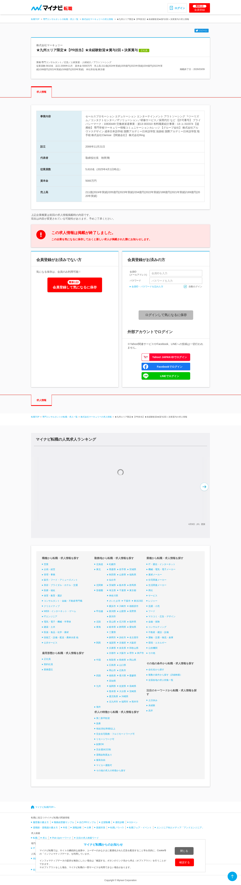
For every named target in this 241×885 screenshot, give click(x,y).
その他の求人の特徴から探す (111, 770)
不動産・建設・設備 (158, 632)
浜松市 (122, 637)
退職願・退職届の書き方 (45, 827)
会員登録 (199, 8)
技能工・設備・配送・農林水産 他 (61, 637)
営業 (46, 564)
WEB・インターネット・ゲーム (60, 611)
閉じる (184, 850)
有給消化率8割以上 (106, 728)
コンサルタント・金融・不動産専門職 (63, 601)
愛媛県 (132, 675)
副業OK (100, 744)
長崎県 (132, 686)
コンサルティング (157, 627)
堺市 (131, 653)
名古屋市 (133, 637)
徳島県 (112, 675)
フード (151, 611)
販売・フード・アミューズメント (61, 580)
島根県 (122, 659)
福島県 (132, 574)
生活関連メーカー (157, 585)
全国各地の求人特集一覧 (160, 680)
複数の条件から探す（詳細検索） (165, 675)
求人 (45, 838)
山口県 (122, 665)
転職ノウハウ (117, 827)
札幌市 (112, 564)
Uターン (133, 822)
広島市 (122, 670)
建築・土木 (49, 627)
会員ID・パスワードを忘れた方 (147, 286)
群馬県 (132, 585)
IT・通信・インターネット (161, 564)
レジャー (152, 601)
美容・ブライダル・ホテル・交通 (61, 585)
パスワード (135, 280)
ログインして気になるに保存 (166, 315)
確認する (184, 862)
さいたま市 (114, 601)
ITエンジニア (50, 616)
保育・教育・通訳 (53, 595)
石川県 (122, 621)
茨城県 (112, 585)
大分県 (122, 691)
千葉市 (127, 601)
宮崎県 (132, 691)
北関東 (99, 585)
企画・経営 (49, 569)
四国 (98, 675)
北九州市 (113, 701)
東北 (98, 569)
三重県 (112, 632)
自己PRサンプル (87, 822)
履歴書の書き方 (41, 822)
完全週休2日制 (103, 749)
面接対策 (100, 827)
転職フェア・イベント (140, 827)
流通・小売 (154, 606)
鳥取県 (112, 659)
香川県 (122, 675)
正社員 (47, 659)
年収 (65, 827)
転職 (35, 838)
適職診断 (77, 827)
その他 (151, 653)
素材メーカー (155, 574)
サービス (152, 595)
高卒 (150, 710)
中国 (98, 659)
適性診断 (119, 822)
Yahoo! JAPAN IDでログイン (169, 357)
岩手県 (122, 569)
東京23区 (138, 601)
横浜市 (112, 606)
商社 (150, 590)
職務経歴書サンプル (64, 822)
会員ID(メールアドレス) (138, 273)
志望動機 (105, 822)
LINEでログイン (169, 376)
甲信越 (99, 611)
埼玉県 (112, 590)
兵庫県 (112, 648)
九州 (98, 686)
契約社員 (48, 664)
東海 (98, 627)
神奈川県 (113, 595)
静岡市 (112, 637)
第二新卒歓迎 (103, 718)
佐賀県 (122, 686)
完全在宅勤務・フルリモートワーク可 (115, 734)
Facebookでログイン (169, 366)
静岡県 (122, 627)
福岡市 (124, 701)
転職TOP (35, 19)
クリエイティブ (52, 606)
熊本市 (135, 701)
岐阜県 (112, 627)
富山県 (112, 621)
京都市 (112, 653)
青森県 (112, 569)
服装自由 (100, 760)
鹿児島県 (113, 696)
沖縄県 (124, 696)
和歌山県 (133, 648)
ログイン (180, 8)
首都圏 (99, 590)
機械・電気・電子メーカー (161, 569)
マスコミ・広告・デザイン (161, 616)
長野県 (132, 611)
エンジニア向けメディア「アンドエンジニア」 (180, 827)
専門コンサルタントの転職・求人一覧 (60, 19)
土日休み (152, 700)
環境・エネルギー (157, 642)
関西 (98, 642)
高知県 (112, 681)
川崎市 (122, 606)
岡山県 (132, 659)
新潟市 (112, 616)
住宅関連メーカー (157, 580)
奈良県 (122, 648)
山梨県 (122, 611)
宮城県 (132, 569)
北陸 (98, 621)
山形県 (122, 574)
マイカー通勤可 (104, 765)
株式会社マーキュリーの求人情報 (97, 19)
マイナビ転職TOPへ (45, 807)
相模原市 (133, 606)
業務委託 (48, 669)
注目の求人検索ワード (87, 838)
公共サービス (50, 642)
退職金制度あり (104, 754)
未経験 (151, 705)
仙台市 (112, 580)
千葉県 (122, 590)
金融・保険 (154, 621)
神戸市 (140, 653)
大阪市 (122, 653)
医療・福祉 (49, 590)
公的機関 (152, 648)
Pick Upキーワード (61, 838)
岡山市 (112, 670)
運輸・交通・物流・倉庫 (160, 637)
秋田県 (112, 574)
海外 (98, 707)
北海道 (99, 564)
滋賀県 (112, 642)
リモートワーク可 (105, 739)
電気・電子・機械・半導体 (57, 621)
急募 (98, 723)
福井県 (132, 621)
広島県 (112, 665)
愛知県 (132, 627)
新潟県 (112, 611)
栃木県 (122, 585)
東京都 (132, 590)
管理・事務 (49, 574)
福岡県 (112, 686)
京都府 (122, 642)
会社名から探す (156, 669)
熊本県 (112, 691)
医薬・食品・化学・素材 (56, 632)
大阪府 (132, 642)
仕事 (89, 827)
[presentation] (167, 299)
